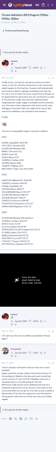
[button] (4, 5)
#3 (53, 363)
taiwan (7, 22)
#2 (53, 331)
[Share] (49, 78)
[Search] (52, 5)
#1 (53, 78)
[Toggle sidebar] (48, 5)
